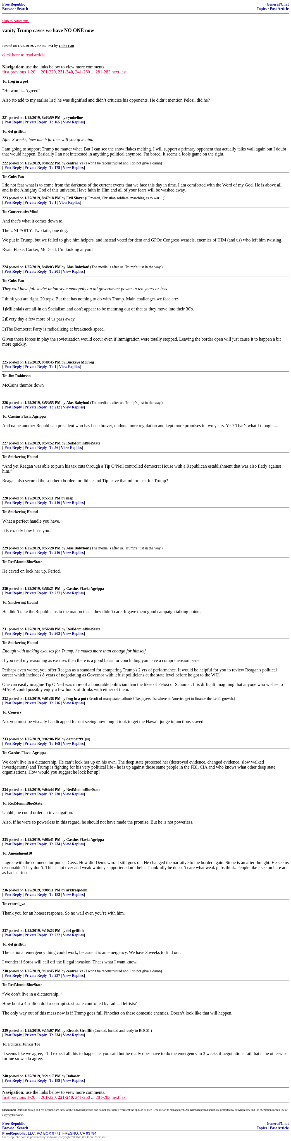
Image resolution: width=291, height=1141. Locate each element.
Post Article (279, 9)
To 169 (54, 743)
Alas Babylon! (77, 267)
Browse (8, 9)
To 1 (52, 202)
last (123, 72)
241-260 (82, 72)
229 (5, 548)
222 (5, 163)
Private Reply (36, 122)
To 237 (54, 975)
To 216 (54, 503)
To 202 (54, 634)
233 (5, 739)
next (116, 72)
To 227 (54, 593)
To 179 (54, 168)
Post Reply (13, 122)
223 (5, 198)
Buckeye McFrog (80, 362)
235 (5, 840)
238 (5, 971)
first (5, 72)
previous (18, 72)
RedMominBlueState (83, 443)
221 (5, 118)
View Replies (73, 122)
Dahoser (73, 1076)
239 (5, 1030)
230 (5, 589)
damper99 (74, 739)
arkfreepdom (76, 890)
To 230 (54, 794)
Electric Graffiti (79, 1030)
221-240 (65, 72)
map (69, 498)
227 (5, 443)
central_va (75, 163)
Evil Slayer (75, 198)
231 (5, 629)
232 (5, 699)
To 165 (54, 122)
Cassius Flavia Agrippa (85, 589)
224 (5, 267)
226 (5, 403)
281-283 (103, 72)
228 (5, 498)
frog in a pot (76, 699)
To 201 (54, 271)
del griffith (75, 931)
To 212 (54, 407)
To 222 (54, 935)
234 (5, 790)
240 (5, 1076)
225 (5, 362)
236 (5, 890)
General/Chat (278, 4)
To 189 (54, 1080)
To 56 (53, 448)
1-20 (31, 72)
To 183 (54, 895)
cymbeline (74, 118)
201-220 (48, 72)
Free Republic (13, 4)
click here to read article (24, 54)
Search (22, 9)
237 (5, 931)
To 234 (54, 844)
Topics (262, 9)
